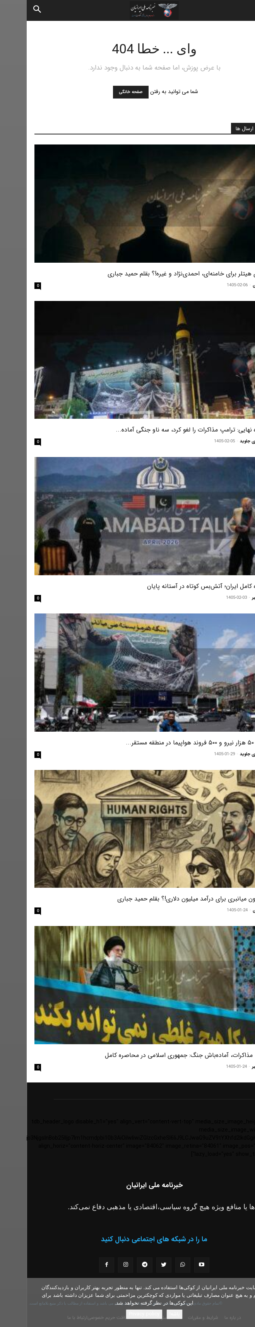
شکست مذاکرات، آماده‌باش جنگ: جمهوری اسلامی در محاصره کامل (162, 1055)
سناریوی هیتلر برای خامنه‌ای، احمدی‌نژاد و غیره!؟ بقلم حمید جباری (164, 274)
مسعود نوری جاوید (230, 441)
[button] (242, 10)
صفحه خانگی (104, 92)
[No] (245, 1303)
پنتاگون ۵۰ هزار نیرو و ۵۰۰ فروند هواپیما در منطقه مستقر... (173, 743)
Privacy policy (117, 1314)
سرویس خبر (236, 598)
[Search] (11, 10)
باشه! (148, 1314)
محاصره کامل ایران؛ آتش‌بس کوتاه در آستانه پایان (183, 586)
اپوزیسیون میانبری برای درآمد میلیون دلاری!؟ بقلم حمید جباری (169, 899)
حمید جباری (236, 285)
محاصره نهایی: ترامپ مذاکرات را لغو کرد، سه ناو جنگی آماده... (168, 430)
